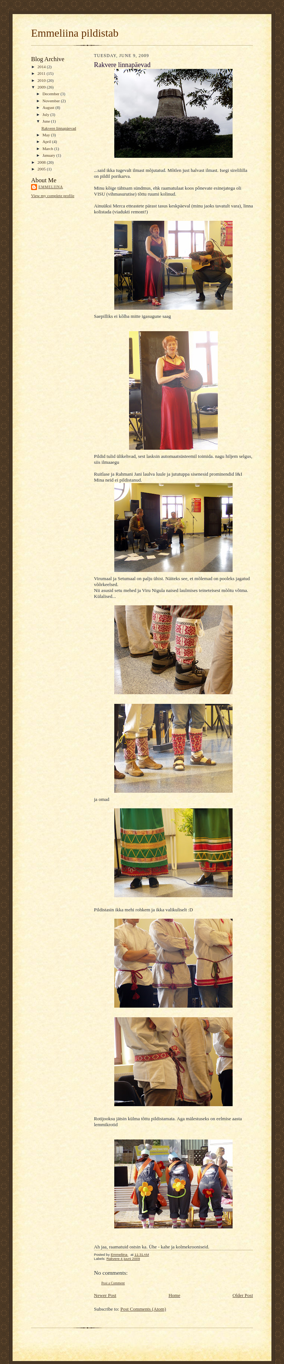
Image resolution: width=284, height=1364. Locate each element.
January (50, 155)
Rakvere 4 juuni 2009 (123, 1259)
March (48, 148)
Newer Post (105, 1295)
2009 (42, 87)
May (47, 135)
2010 (42, 80)
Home (174, 1295)
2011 (42, 73)
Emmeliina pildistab (74, 33)
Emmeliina (50, 187)
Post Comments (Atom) (143, 1309)
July (46, 114)
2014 (42, 66)
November (52, 101)
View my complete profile (52, 195)
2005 (42, 169)
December (52, 94)
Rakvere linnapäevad (58, 128)
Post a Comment (113, 1283)
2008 (42, 162)
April (47, 141)
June (47, 121)
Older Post (243, 1295)
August (49, 107)
